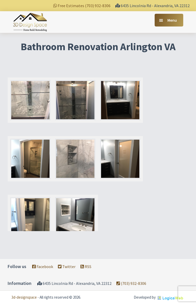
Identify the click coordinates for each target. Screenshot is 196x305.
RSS (85, 266)
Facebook (42, 266)
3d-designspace (24, 297)
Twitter (67, 266)
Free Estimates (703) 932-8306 (82, 5)
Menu (172, 20)
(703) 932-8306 (131, 283)
